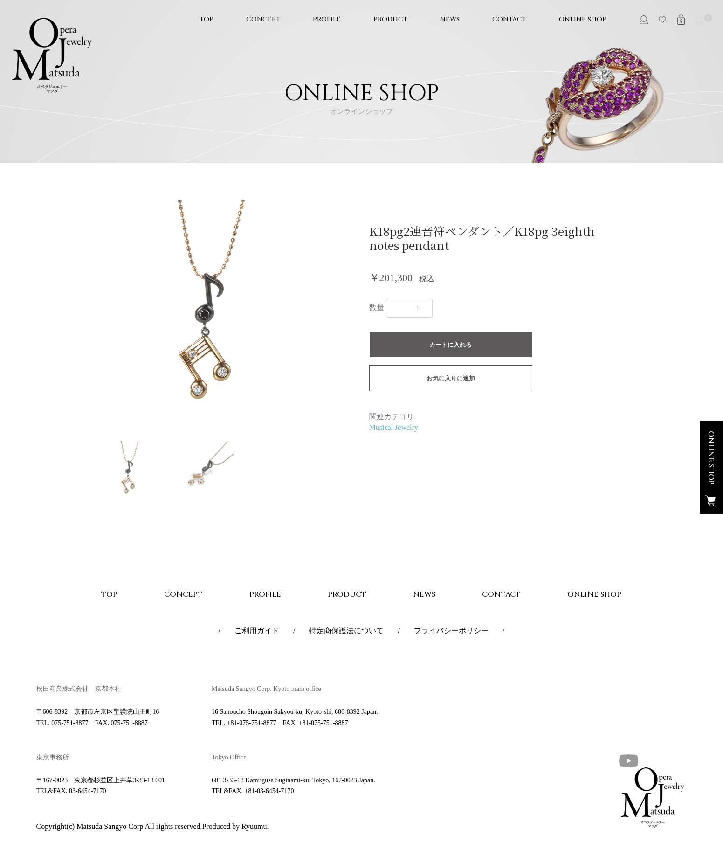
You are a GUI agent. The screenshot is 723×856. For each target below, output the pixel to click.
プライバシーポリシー (451, 631)
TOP (206, 19)
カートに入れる (450, 344)
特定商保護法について (346, 631)
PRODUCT (390, 19)
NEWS (450, 19)
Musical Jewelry (393, 427)
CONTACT (509, 19)
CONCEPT (263, 19)
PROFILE (327, 19)
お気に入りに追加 (451, 378)
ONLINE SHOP (582, 19)
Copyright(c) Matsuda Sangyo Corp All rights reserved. (119, 826)
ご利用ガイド (256, 631)
